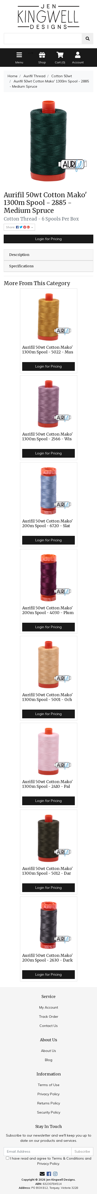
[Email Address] (38, 1151)
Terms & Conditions (68, 1158)
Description (19, 254)
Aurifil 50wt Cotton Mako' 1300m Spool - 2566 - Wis (47, 436)
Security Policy (48, 1112)
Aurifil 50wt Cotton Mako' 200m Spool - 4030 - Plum (48, 610)
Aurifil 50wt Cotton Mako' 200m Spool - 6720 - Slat (47, 523)
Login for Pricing (48, 239)
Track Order (48, 1016)
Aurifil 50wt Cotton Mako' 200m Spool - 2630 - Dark (47, 958)
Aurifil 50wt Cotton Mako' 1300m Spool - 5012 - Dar (47, 871)
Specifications (21, 266)
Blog (48, 1060)
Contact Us (48, 1025)
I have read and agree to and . (48, 1161)
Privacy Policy (48, 1094)
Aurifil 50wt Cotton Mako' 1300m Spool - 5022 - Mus (47, 349)
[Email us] (42, 1174)
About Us (48, 1050)
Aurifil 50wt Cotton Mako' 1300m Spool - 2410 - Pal (47, 784)
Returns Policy (48, 1103)
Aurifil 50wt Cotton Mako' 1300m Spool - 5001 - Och (47, 697)
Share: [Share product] (18, 227)
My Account (48, 1007)
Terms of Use (48, 1085)
